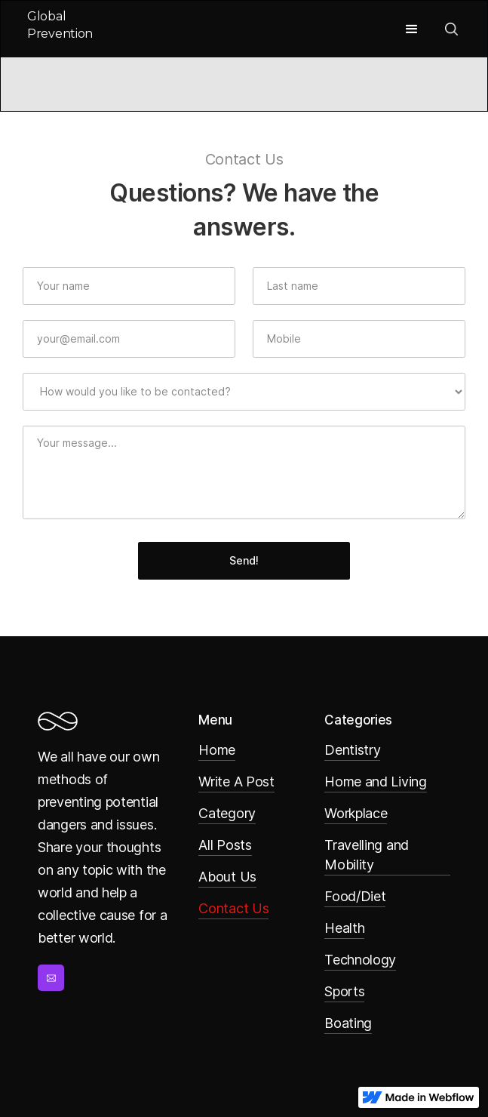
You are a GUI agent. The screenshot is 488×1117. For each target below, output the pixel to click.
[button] (411, 29)
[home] (64, 29)
